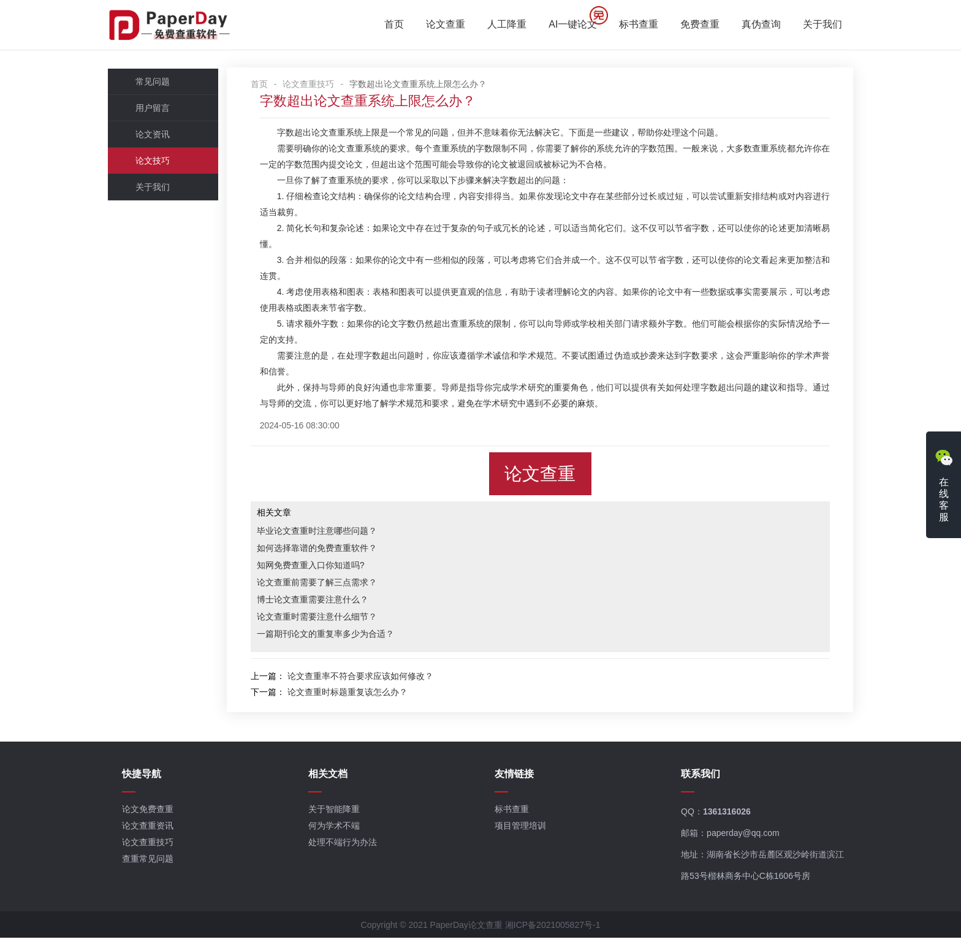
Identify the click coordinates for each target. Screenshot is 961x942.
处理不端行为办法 (345, 846)
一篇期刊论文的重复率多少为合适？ (337, 635)
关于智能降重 (337, 813)
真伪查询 (756, 25)
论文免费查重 (153, 813)
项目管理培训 (521, 830)
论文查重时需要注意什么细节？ (329, 618)
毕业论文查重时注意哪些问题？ (329, 532)
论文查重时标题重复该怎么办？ (360, 694)
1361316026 (725, 816)
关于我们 (817, 25)
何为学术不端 (337, 830)
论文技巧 (157, 162)
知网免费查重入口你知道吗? (323, 567)
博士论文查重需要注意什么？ (325, 601)
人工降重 (502, 25)
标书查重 (633, 25)
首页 (389, 25)
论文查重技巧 (321, 86)
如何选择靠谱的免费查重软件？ (329, 550)
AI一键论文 (568, 25)
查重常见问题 (153, 863)
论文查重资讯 (153, 830)
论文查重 (440, 25)
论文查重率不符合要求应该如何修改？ (373, 678)
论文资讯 (157, 136)
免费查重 (695, 25)
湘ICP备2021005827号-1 (553, 929)
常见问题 (157, 83)
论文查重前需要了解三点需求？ (329, 584)
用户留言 (157, 110)
